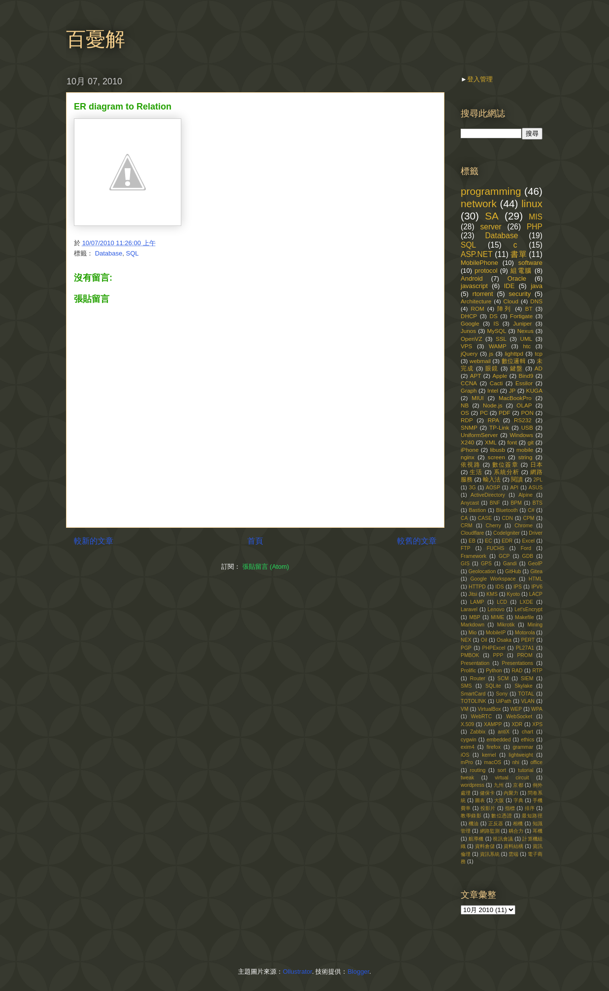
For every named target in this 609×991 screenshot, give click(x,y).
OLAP (524, 405)
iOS (465, 755)
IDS (499, 586)
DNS (536, 301)
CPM (528, 518)
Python (494, 670)
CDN (507, 518)
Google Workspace (492, 579)
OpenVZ (471, 338)
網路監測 (490, 831)
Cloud (511, 301)
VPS (466, 346)
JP (512, 390)
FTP (466, 548)
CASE (485, 518)
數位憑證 (501, 815)
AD (538, 368)
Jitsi (473, 594)
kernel (489, 755)
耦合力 (515, 831)
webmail (480, 361)
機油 (474, 823)
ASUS (535, 487)
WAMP (498, 346)
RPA (493, 420)
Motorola (525, 632)
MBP (474, 617)
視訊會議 (503, 839)
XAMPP (493, 724)
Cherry (493, 525)
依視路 (470, 464)
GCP (504, 556)
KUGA (534, 390)
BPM (516, 503)
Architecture (476, 301)
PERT (528, 640)
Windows (521, 435)
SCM (502, 678)
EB (472, 541)
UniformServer (479, 435)
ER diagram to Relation (122, 106)
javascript (474, 286)
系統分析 (506, 472)
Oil (484, 640)
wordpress (472, 785)
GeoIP (535, 563)
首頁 (255, 541)
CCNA (469, 383)
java (536, 286)
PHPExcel (494, 648)
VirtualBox (489, 709)
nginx (467, 457)
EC (488, 541)
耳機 (537, 831)
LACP (535, 594)
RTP (537, 670)
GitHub (513, 571)
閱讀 (517, 479)
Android (472, 278)
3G (472, 487)
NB (465, 405)
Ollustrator (297, 971)
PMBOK (470, 655)
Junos (468, 331)
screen (496, 457)
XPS (537, 724)
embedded (498, 739)
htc (527, 346)
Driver (535, 533)
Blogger (358, 971)
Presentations (518, 663)
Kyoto (513, 594)
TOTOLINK (473, 701)
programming (491, 191)
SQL (132, 253)
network (479, 203)
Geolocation (482, 571)
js (491, 353)
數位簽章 (505, 464)
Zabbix (477, 731)
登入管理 (480, 79)
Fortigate (521, 316)
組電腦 (521, 270)
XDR (516, 724)
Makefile (524, 617)
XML (491, 442)
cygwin (468, 739)
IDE (509, 286)
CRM (467, 525)
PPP (498, 655)
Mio (473, 632)
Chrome (523, 525)
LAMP (477, 602)
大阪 (499, 800)
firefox (494, 747)
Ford (526, 548)
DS (493, 316)
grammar (523, 747)
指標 (510, 808)
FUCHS (496, 548)
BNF (495, 503)
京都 (518, 785)
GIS (465, 563)
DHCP (469, 316)
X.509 (467, 724)
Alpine (525, 495)
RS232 (523, 420)
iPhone (469, 449)
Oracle (517, 278)
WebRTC (481, 716)
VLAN (528, 701)
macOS (493, 762)
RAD (517, 670)
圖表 (480, 800)
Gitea (536, 571)
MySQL (496, 331)
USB (527, 427)
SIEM (527, 678)
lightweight (521, 755)
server (490, 226)
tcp (538, 353)
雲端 (513, 854)
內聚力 (511, 793)
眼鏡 (492, 368)
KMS (492, 594)
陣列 (504, 308)
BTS (537, 503)
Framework (473, 556)
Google (470, 323)
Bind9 (525, 375)
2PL (538, 479)
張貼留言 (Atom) (265, 566)
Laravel (469, 609)
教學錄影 (471, 815)
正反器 (496, 823)
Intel (492, 390)
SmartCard (473, 694)
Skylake (523, 686)
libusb (497, 449)
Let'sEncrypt (528, 609)
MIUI (478, 398)
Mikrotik (506, 624)
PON (527, 412)
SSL (501, 338)
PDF (504, 412)
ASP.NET (477, 254)
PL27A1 (525, 648)
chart (527, 731)
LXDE (526, 602)
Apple (499, 375)
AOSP (493, 487)
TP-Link (499, 427)
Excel (528, 541)
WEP (516, 709)
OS (465, 412)
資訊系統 (490, 854)
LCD (502, 602)
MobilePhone (479, 262)
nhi (515, 762)
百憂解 (95, 39)
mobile (524, 449)
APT (475, 375)
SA (492, 215)
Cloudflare (472, 533)
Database (109, 253)
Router (477, 678)
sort (502, 770)
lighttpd (514, 353)
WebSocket (519, 716)
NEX (466, 640)
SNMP (469, 427)
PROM (524, 655)
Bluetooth (507, 510)
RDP (467, 420)
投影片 (488, 808)
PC (484, 412)
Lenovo (496, 609)
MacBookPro (515, 398)
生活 (476, 472)
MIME (497, 617)
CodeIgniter (506, 533)
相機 (518, 823)
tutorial (525, 770)
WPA (536, 709)
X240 (467, 442)
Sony (502, 694)
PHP (534, 226)
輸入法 (492, 479)
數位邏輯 (514, 361)
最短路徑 (532, 815)
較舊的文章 (417, 541)
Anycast (470, 503)
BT (529, 308)
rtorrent (483, 293)
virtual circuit (512, 777)
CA (464, 518)
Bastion (477, 510)
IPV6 (536, 586)
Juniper (522, 323)
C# (531, 510)
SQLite (493, 686)
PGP (466, 648)
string (525, 457)
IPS (517, 586)
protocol (485, 270)
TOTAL (526, 694)
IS (496, 323)
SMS (466, 686)
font (512, 442)
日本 (536, 464)
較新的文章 (93, 541)
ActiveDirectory (488, 495)
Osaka (504, 640)
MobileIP (496, 632)
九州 (499, 785)
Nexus (525, 331)
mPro (467, 762)
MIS (535, 217)
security (519, 293)
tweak (467, 777)
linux (531, 203)
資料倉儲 (485, 846)
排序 (530, 808)
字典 (518, 800)
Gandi (510, 563)
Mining (534, 624)
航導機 (476, 839)
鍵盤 (516, 368)
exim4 (467, 747)
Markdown (472, 624)
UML (526, 338)
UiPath (503, 701)
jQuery (469, 353)
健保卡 (487, 793)
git (531, 442)
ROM (477, 308)
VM (465, 709)
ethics (527, 739)
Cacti (496, 383)
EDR (507, 541)
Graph (468, 390)
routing (478, 770)
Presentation (475, 663)
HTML (535, 579)
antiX (503, 731)
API (514, 487)
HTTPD (477, 586)
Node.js (493, 405)
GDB (528, 556)
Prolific (468, 670)
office (536, 762)
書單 (518, 254)
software (530, 262)
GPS (486, 563)
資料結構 (513, 846)
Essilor (524, 383)
